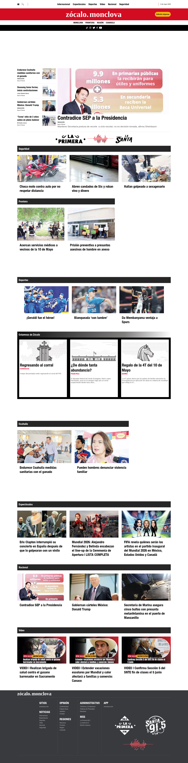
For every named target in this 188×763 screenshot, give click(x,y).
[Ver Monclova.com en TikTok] (87, 28)
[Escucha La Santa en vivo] (155, 725)
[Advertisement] (89, 49)
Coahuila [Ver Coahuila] (110, 22)
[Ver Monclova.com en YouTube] (100, 28)
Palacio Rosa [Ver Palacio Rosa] (64, 709)
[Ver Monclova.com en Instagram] (90, 28)
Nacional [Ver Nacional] (112, 4)
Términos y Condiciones (87, 706)
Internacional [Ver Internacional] (63, 4)
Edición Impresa (85, 725)
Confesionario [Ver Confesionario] (64, 706)
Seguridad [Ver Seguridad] (124, 4)
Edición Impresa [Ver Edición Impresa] (162, 14)
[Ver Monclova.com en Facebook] (97, 28)
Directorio (83, 711)
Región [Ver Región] (100, 22)
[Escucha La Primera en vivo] (123, 725)
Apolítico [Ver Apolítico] (62, 711)
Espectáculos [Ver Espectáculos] (79, 4)
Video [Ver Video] (102, 4)
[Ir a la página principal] (94, 14)
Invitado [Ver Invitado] (62, 714)
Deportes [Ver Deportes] (92, 4)
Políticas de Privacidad (87, 709)
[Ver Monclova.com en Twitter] (94, 28)
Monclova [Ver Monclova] (78, 22)
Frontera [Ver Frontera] (89, 22)
